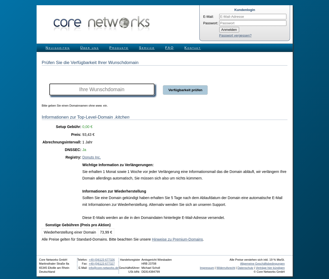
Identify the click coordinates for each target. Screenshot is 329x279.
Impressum (207, 267)
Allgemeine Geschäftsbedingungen (262, 263)
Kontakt (192, 48)
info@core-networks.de (103, 267)
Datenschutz (245, 267)
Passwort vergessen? (235, 35)
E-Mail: (208, 17)
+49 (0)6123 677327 (102, 263)
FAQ (169, 48)
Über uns (89, 48)
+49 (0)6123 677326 (102, 259)
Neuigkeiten (58, 48)
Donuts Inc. (91, 157)
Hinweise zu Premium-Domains (177, 239)
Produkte (118, 48)
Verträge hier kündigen (270, 267)
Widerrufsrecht (225, 267)
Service (147, 48)
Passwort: (210, 23)
